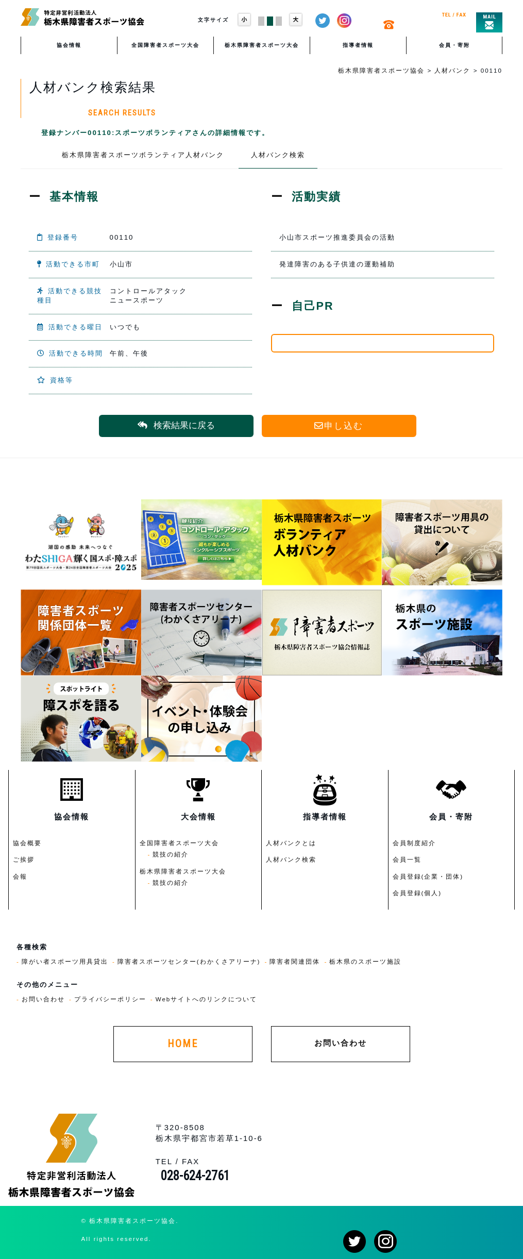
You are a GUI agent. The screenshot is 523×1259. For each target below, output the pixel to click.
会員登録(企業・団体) (428, 876)
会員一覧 (407, 859)
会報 (20, 876)
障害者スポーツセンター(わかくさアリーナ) (189, 961)
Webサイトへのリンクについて (207, 999)
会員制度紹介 (414, 843)
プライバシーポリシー (110, 999)
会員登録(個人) (417, 892)
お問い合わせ (43, 999)
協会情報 (69, 45)
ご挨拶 (24, 859)
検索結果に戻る (176, 425)
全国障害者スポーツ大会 (165, 45)
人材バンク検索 (278, 155)
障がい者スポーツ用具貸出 (65, 961)
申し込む (338, 426)
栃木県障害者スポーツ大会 (262, 45)
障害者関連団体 (294, 961)
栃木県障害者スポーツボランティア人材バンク (143, 155)
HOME (182, 1044)
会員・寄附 (454, 45)
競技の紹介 (171, 854)
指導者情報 (358, 45)
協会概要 (27, 843)
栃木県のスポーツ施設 (365, 961)
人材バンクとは (291, 843)
